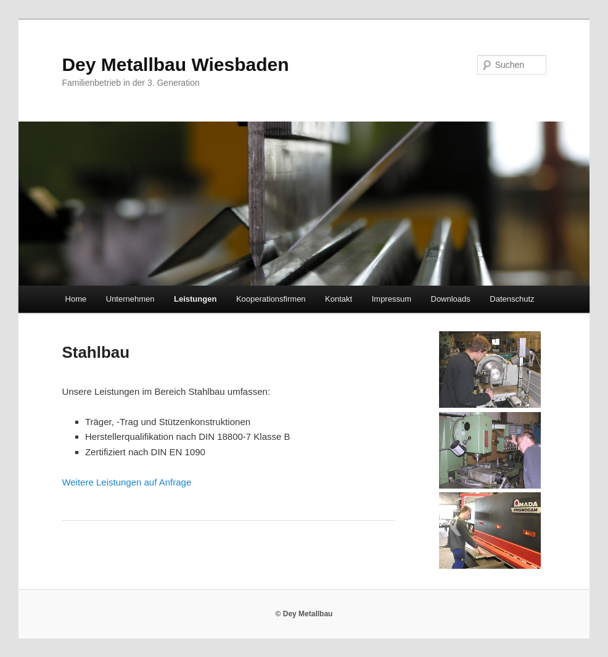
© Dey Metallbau (304, 613)
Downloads (450, 299)
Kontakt (338, 299)
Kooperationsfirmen (271, 299)
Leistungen (195, 299)
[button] (581, 17)
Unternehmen (130, 299)
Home (76, 299)
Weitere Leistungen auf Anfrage (126, 482)
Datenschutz (512, 299)
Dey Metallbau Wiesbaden (175, 64)
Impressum (391, 299)
